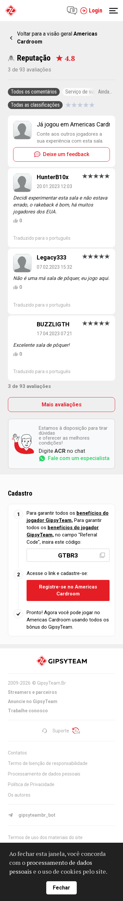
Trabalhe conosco (28, 710)
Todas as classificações (35, 105)
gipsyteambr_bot (31, 815)
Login (91, 10)
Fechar (61, 888)
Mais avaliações (62, 404)
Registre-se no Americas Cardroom (68, 590)
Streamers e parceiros (32, 692)
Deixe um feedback (61, 154)
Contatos (17, 752)
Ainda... (105, 92)
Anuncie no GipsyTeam (32, 701)
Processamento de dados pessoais (44, 774)
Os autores (19, 795)
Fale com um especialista (74, 458)
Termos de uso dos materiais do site (45, 837)
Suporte (55, 730)
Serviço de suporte (85, 92)
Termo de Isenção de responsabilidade (48, 763)
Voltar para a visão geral (57, 38)
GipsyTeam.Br (51, 683)
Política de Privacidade (31, 784)
